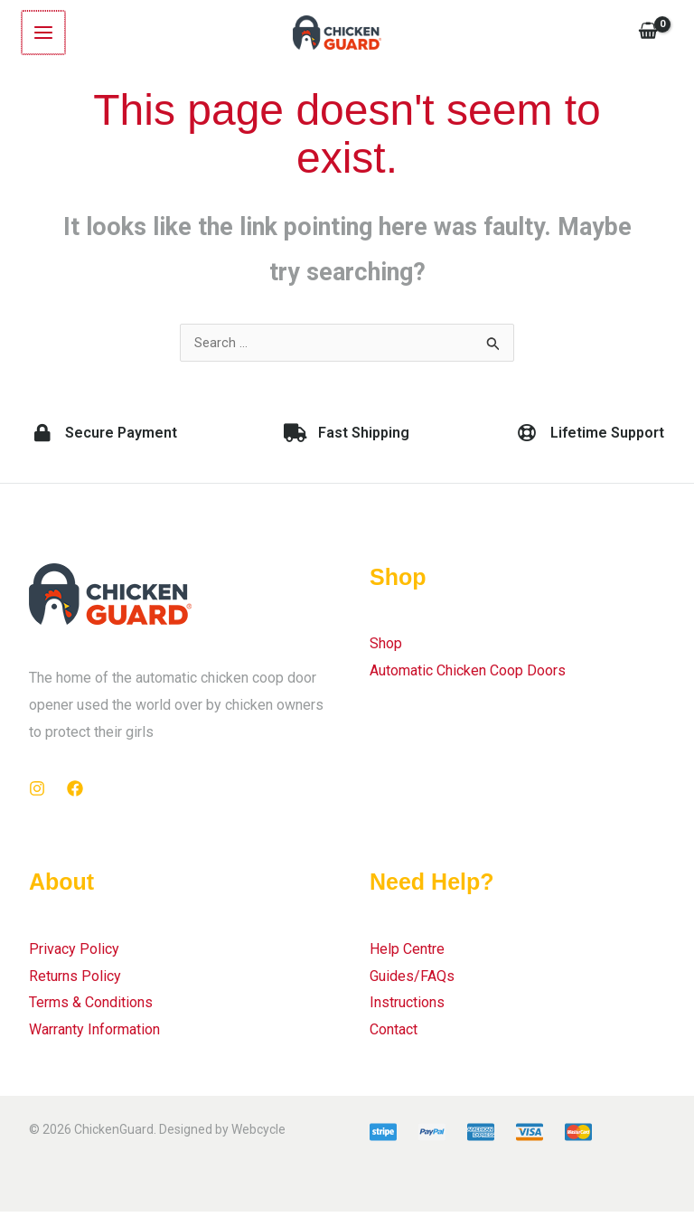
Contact (393, 1034)
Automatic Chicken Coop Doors (468, 675)
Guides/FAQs (412, 980)
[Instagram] (37, 794)
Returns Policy (75, 980)
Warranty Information (94, 1034)
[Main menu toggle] (42, 33)
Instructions (407, 1007)
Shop (386, 648)
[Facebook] (75, 794)
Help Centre (407, 954)
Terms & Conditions (91, 1007)
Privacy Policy (74, 954)
